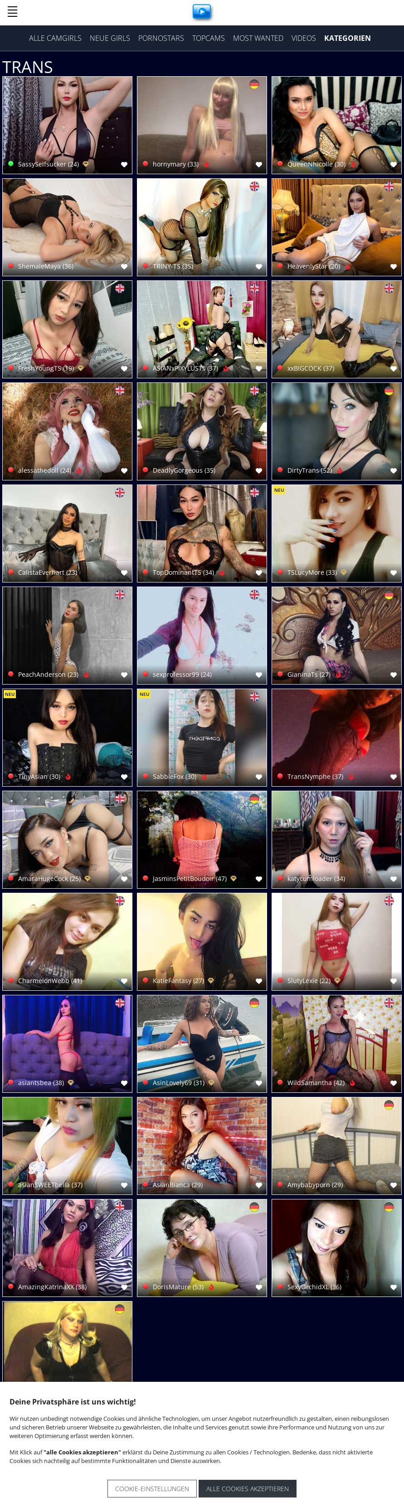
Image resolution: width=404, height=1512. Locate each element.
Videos (304, 38)
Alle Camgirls (55, 38)
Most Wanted (258, 38)
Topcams (208, 38)
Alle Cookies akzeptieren (247, 1488)
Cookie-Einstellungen (152, 1488)
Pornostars (161, 38)
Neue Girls (110, 38)
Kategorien (347, 38)
